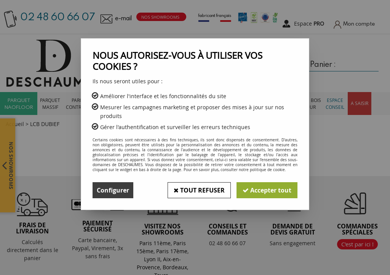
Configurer (113, 190)
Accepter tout (267, 190)
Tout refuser (199, 190)
